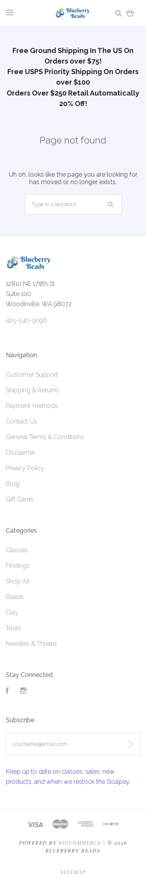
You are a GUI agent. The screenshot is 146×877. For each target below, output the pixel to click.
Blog (12, 483)
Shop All (18, 581)
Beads (15, 597)
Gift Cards (19, 499)
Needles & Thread (31, 643)
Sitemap (73, 872)
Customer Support (32, 374)
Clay (12, 612)
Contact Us (21, 421)
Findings (18, 565)
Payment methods (32, 405)
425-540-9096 (26, 320)
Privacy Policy (25, 468)
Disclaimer (20, 452)
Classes (17, 550)
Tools (13, 628)
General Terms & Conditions (45, 437)
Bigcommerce (80, 843)
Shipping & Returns (32, 390)
